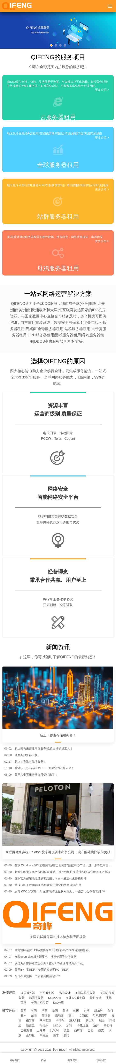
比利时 (54, 1030)
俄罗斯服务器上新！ (27, 755)
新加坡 (98, 1010)
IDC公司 (58, 1002)
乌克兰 (44, 1035)
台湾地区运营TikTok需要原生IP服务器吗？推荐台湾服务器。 (53, 950)
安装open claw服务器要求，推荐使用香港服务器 (45, 956)
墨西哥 (108, 1025)
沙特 (69, 1025)
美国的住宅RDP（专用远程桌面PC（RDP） (43, 969)
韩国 (76, 1010)
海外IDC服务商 (75, 997)
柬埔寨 (59, 1015)
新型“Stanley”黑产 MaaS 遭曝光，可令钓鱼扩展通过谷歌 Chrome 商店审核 (62, 872)
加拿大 (57, 1025)
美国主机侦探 (39, 1002)
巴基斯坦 (26, 1030)
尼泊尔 (44, 1025)
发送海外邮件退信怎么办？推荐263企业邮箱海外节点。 (50, 963)
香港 (65, 1010)
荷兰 (71, 1015)
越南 (34, 1015)
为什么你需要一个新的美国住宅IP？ (37, 976)
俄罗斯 (30, 1020)
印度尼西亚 (99, 1015)
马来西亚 (45, 1020)
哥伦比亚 (82, 1025)
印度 (111, 1010)
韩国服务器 (36, 997)
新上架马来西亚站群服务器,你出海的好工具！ (44, 748)
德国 (55, 1010)
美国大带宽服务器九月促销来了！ (36, 774)
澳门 (66, 1035)
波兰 (66, 1030)
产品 (43, 1058)
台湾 (87, 1010)
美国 (23, 1010)
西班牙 (78, 1030)
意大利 (90, 1020)
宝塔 (109, 997)
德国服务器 (28, 992)
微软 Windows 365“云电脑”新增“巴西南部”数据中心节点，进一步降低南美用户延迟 (64, 865)
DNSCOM (54, 997)
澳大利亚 (75, 1020)
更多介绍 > (102, 89)
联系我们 (101, 1058)
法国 (44, 1010)
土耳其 (41, 1030)
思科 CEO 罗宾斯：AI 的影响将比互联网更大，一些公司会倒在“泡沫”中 (60, 891)
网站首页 (14, 1058)
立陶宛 (83, 1015)
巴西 (90, 1030)
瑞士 (102, 1020)
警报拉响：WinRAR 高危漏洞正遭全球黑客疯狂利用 (48, 884)
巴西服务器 (47, 992)
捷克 (101, 1030)
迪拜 (96, 1025)
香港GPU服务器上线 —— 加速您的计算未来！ (44, 768)
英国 (34, 1010)
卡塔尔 (60, 1020)
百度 (23, 1002)
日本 (23, 1015)
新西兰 (30, 1025)
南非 (56, 1035)
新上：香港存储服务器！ (30, 761)
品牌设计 (64, 992)
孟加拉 (30, 1035)
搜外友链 (95, 997)
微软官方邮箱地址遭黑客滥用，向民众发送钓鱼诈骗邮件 (50, 878)
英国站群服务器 (85, 992)
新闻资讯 (72, 1058)
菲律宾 (46, 1015)
